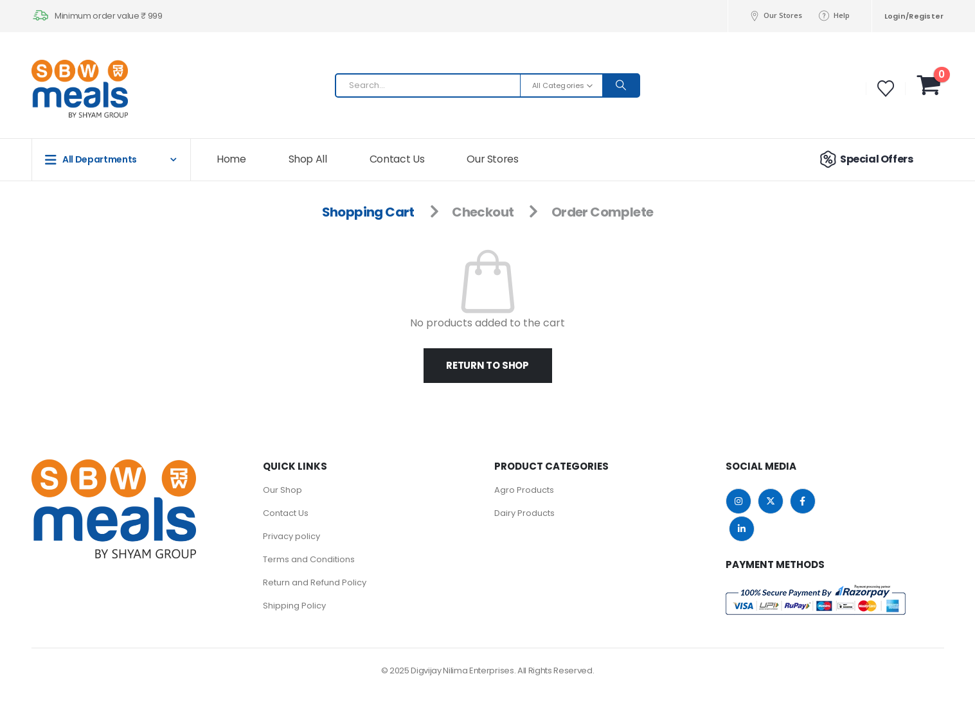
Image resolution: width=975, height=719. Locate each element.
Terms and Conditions (309, 559)
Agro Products (524, 490)
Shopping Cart (368, 212)
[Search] (621, 85)
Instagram (738, 501)
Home (231, 159)
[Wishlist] (885, 88)
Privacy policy (291, 536)
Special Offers (864, 159)
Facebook (803, 501)
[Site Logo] (57, 89)
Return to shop (487, 365)
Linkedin (742, 529)
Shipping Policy (294, 605)
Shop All (308, 159)
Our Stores (775, 15)
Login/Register (914, 16)
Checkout (483, 212)
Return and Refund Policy (314, 582)
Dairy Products (524, 513)
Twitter (770, 501)
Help (833, 15)
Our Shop (282, 490)
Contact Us (397, 159)
